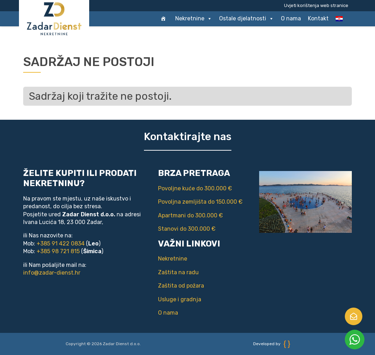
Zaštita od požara (181, 285)
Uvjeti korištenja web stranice (316, 5)
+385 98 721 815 (58, 251)
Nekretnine (193, 18)
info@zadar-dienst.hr (51, 272)
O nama (291, 18)
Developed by (271, 343)
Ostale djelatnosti (246, 18)
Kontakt (318, 18)
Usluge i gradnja (179, 299)
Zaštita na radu (178, 272)
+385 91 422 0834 (61, 243)
